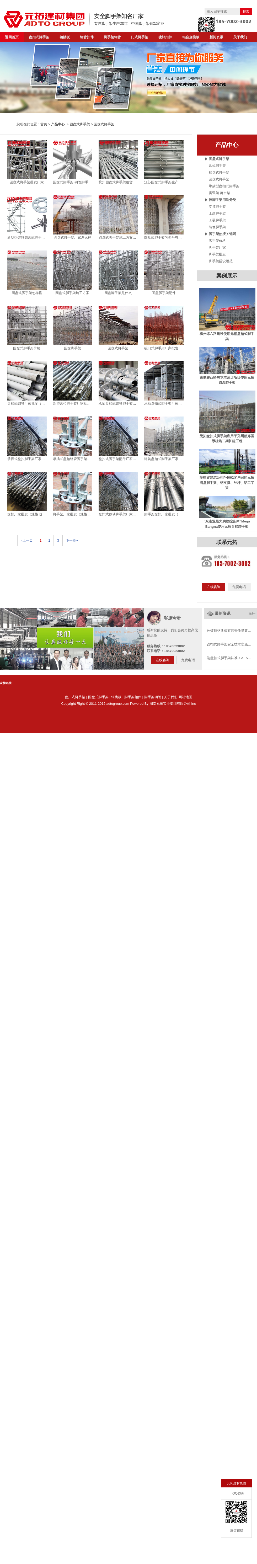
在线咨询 (214, 587)
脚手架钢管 (112, 37)
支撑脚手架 (217, 207)
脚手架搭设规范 (221, 261)
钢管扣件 (87, 37)
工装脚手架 (217, 220)
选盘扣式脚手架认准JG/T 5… (229, 658)
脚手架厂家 (217, 247)
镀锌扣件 (165, 37)
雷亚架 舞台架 (219, 193)
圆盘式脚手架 (79, 124)
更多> (252, 613)
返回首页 (12, 37)
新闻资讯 (216, 37)
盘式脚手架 (217, 166)
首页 (43, 124)
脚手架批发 (217, 254)
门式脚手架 (139, 37)
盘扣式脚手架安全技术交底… (229, 644)
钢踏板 (65, 37)
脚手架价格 (217, 241)
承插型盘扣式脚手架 (224, 186)
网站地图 (185, 697)
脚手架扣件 (132, 697)
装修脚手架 (217, 227)
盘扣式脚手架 (39, 37)
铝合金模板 (190, 37)
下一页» (72, 540)
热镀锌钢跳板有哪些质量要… (229, 631)
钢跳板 (116, 697)
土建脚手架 (217, 213)
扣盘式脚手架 (219, 172)
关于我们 (240, 37)
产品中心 (58, 124)
